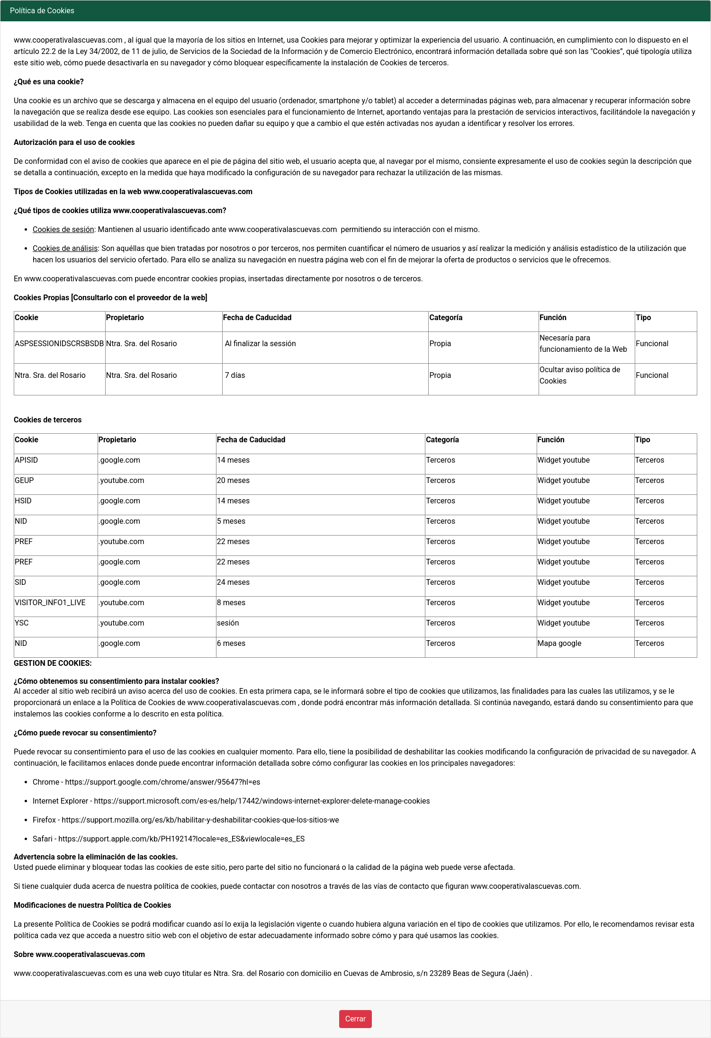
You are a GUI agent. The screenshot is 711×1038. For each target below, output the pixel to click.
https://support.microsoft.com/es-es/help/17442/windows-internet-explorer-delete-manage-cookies (262, 800)
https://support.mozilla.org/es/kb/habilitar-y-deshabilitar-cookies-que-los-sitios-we (200, 819)
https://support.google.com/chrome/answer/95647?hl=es (163, 782)
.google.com (120, 460)
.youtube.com (121, 480)
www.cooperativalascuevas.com (242, 702)
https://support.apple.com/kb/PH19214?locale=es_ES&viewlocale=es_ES (181, 838)
